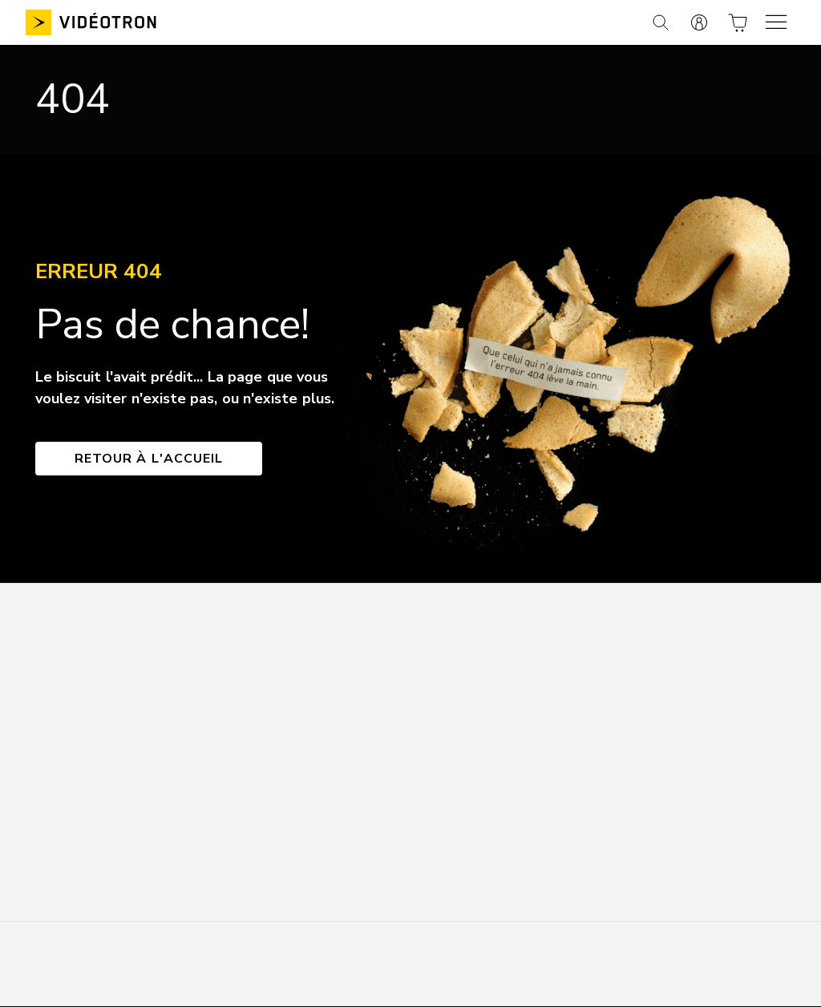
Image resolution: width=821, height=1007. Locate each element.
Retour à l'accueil (149, 458)
